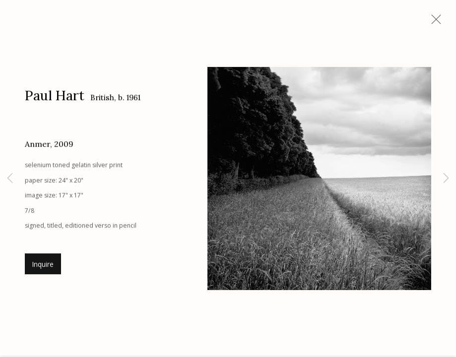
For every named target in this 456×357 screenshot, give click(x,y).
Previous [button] (10, 178)
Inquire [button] (43, 265)
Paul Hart (54, 96)
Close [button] (433, 22)
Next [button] (446, 178)
